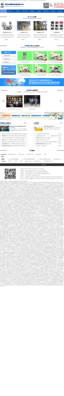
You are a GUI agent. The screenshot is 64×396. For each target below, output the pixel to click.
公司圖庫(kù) (31, 11)
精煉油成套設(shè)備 (48, 161)
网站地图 (47, 182)
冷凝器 (15, 161)
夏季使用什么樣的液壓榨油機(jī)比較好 (43, 143)
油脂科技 (39, 11)
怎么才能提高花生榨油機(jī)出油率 (42, 133)
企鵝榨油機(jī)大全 (37, 161)
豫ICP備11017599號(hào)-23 (41, 178)
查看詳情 (6, 39)
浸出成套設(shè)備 (56, 159)
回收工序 (10, 161)
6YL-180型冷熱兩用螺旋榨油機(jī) (39, 62)
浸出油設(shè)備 (23, 32)
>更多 (45, 154)
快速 (32, 150)
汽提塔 (21, 161)
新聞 (5, 123)
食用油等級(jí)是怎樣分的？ (49, 126)
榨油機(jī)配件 (57, 32)
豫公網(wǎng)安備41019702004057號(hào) (55, 178)
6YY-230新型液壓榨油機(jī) (24, 62)
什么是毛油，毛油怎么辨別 (41, 145)
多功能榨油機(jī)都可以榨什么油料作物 (43, 137)
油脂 (36, 123)
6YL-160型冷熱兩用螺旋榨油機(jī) (55, 62)
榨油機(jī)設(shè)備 (7, 32)
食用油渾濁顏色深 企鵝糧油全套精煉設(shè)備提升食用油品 (13, 135)
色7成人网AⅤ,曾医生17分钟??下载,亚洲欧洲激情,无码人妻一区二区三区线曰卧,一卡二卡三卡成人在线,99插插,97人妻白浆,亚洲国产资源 (23, 0)
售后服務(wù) (53, 11)
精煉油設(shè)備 (40, 32)
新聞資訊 (18, 11)
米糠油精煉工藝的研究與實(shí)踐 (42, 139)
